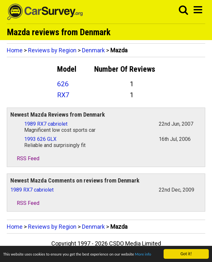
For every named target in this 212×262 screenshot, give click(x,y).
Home (15, 50)
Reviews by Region (52, 50)
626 (63, 84)
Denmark (93, 50)
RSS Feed (24, 158)
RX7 (63, 95)
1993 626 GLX (40, 139)
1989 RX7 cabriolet (45, 124)
